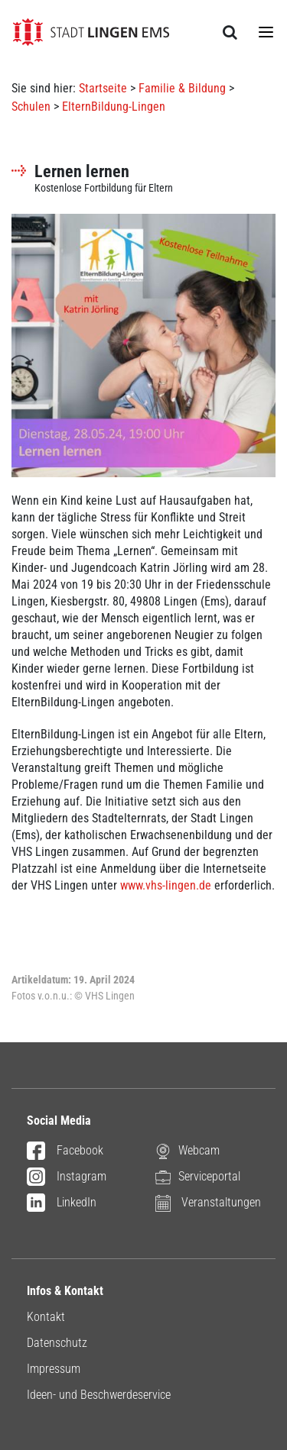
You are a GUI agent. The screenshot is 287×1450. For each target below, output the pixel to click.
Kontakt (46, 1317)
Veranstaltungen (208, 1202)
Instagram (66, 1177)
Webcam (187, 1150)
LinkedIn (61, 1203)
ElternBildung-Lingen (113, 106)
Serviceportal (197, 1176)
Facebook (65, 1151)
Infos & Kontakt (65, 1291)
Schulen (31, 106)
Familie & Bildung (182, 88)
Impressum (53, 1368)
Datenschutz (57, 1342)
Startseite (103, 88)
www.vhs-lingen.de (165, 885)
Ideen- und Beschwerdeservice (99, 1394)
